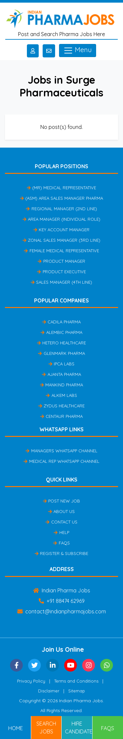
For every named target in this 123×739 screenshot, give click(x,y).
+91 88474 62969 (62, 601)
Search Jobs (46, 727)
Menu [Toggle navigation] (77, 50)
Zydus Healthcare (61, 405)
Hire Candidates (78, 727)
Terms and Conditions (76, 681)
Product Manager (61, 261)
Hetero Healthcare (61, 342)
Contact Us (61, 521)
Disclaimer (48, 690)
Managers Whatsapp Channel (61, 450)
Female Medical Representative (61, 250)
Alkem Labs (61, 395)
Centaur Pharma (61, 416)
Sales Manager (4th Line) (61, 282)
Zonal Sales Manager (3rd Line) (61, 240)
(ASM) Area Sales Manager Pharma (61, 198)
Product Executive (61, 271)
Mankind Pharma (61, 384)
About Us (61, 511)
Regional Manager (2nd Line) (61, 208)
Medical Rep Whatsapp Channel (61, 461)
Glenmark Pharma (61, 353)
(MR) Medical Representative (61, 187)
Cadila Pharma (61, 321)
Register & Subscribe (61, 553)
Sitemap (76, 690)
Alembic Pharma (61, 332)
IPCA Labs (61, 363)
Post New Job (61, 500)
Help (61, 532)
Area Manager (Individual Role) (61, 219)
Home (15, 728)
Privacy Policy (31, 681)
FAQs (61, 542)
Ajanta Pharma (61, 374)
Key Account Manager (61, 229)
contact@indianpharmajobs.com (61, 611)
